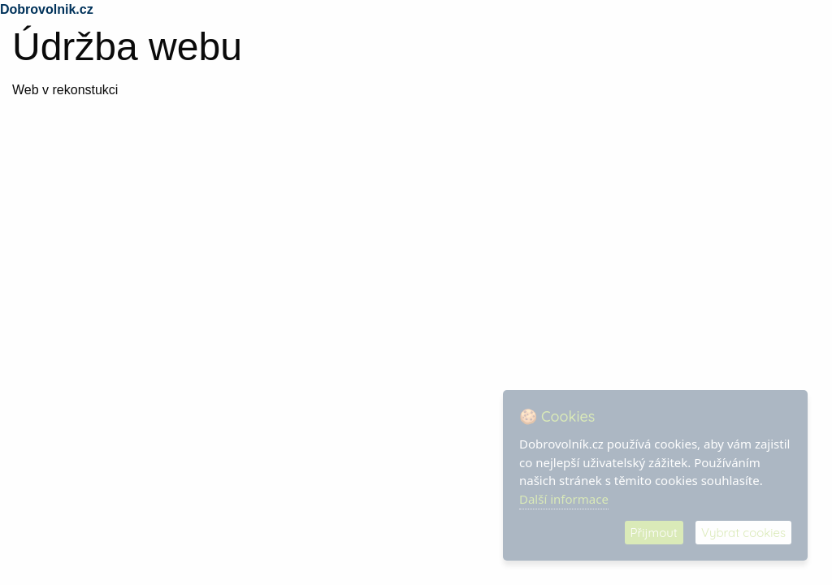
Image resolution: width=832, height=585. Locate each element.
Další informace (564, 499)
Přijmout (654, 532)
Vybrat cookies (743, 532)
